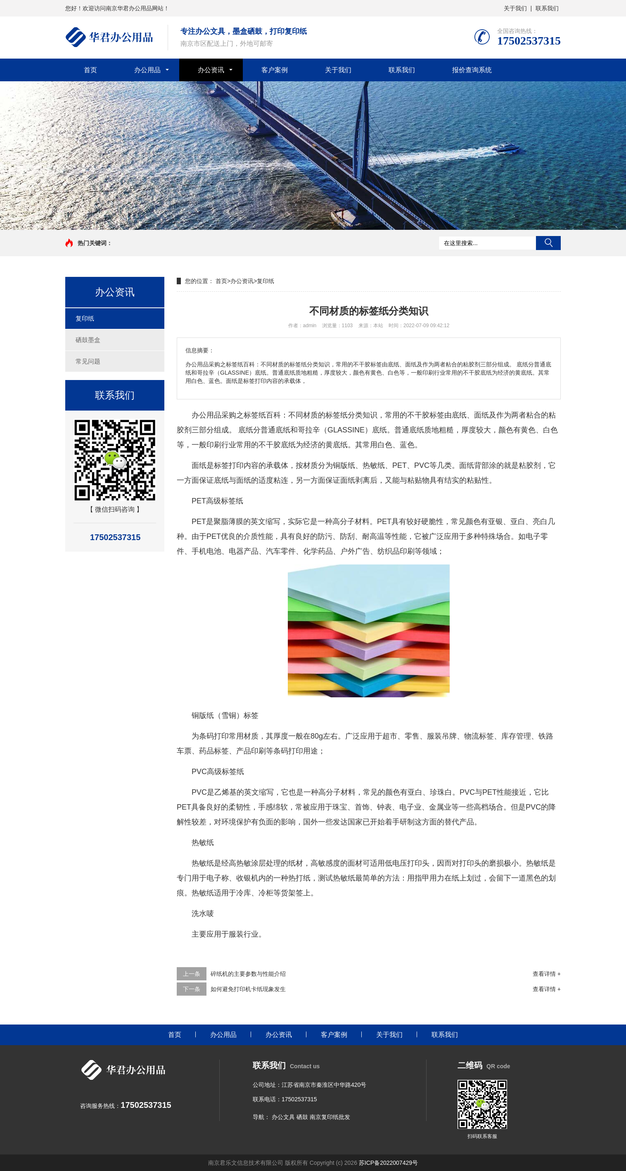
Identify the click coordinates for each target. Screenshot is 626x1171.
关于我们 (515, 8)
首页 (90, 69)
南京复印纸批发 (330, 1117)
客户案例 (274, 69)
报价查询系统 (472, 69)
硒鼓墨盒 (88, 339)
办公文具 (283, 1117)
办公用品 (147, 69)
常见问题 (88, 361)
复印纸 (85, 318)
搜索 (548, 243)
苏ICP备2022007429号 (388, 1162)
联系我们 (547, 8)
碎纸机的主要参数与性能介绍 (248, 973)
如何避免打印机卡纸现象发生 (248, 989)
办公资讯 (211, 69)
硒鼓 (302, 1117)
